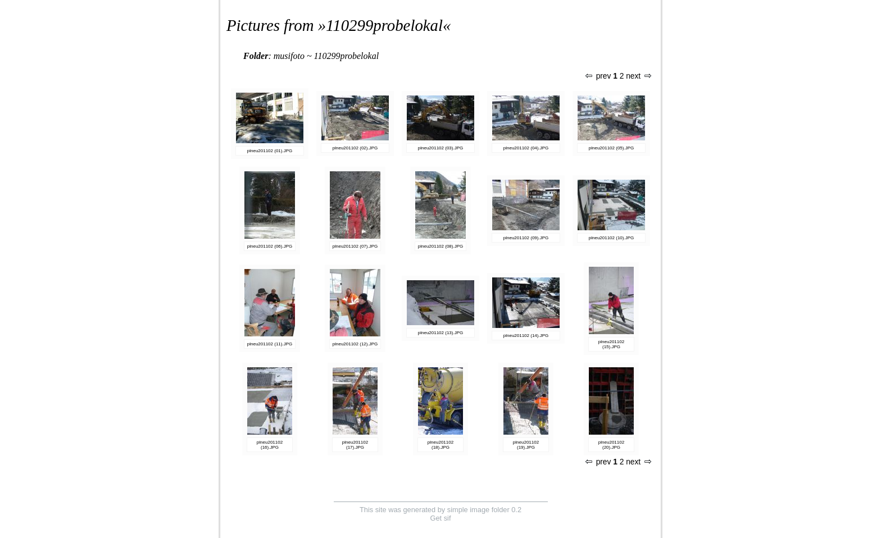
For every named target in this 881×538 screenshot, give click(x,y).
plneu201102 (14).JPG (526, 335)
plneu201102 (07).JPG (355, 246)
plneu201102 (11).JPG (270, 343)
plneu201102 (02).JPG (355, 148)
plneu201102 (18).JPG (440, 445)
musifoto (289, 56)
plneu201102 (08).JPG (441, 246)
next (638, 76)
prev (598, 76)
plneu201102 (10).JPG (611, 237)
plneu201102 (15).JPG (611, 344)
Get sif (440, 518)
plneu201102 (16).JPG (270, 445)
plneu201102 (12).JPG (355, 343)
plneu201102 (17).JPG (355, 445)
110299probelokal (384, 25)
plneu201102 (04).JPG (526, 148)
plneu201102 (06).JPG (270, 246)
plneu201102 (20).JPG (611, 445)
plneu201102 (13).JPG (441, 332)
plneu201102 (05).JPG (611, 148)
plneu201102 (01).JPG (270, 150)
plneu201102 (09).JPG (526, 237)
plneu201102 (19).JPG (526, 445)
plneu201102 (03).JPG (441, 148)
